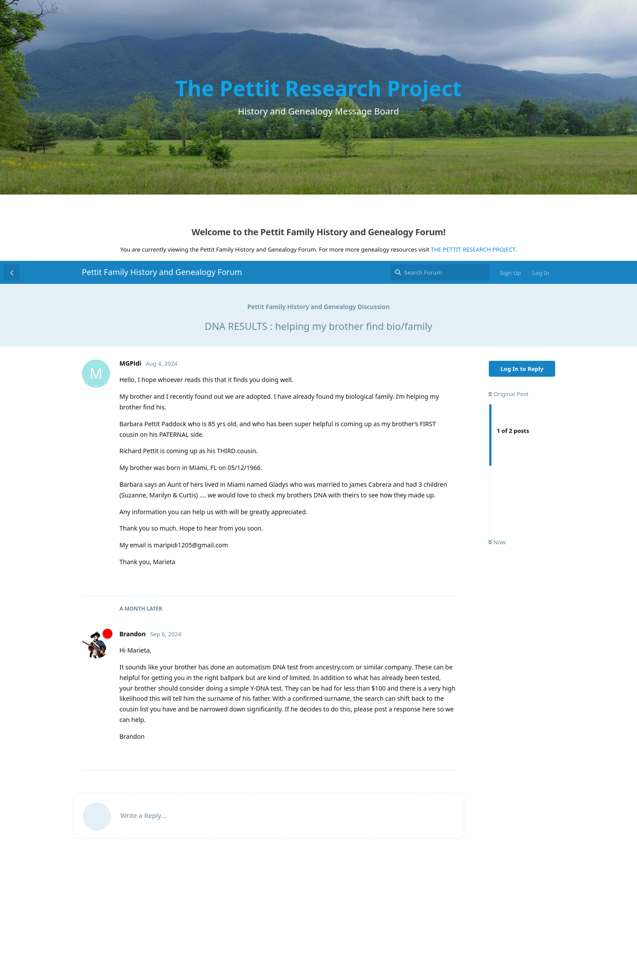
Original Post (508, 394)
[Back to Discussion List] (11, 272)
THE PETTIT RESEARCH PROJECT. (474, 249)
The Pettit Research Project (318, 88)
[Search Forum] (440, 272)
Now (497, 542)
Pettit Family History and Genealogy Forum (162, 272)
